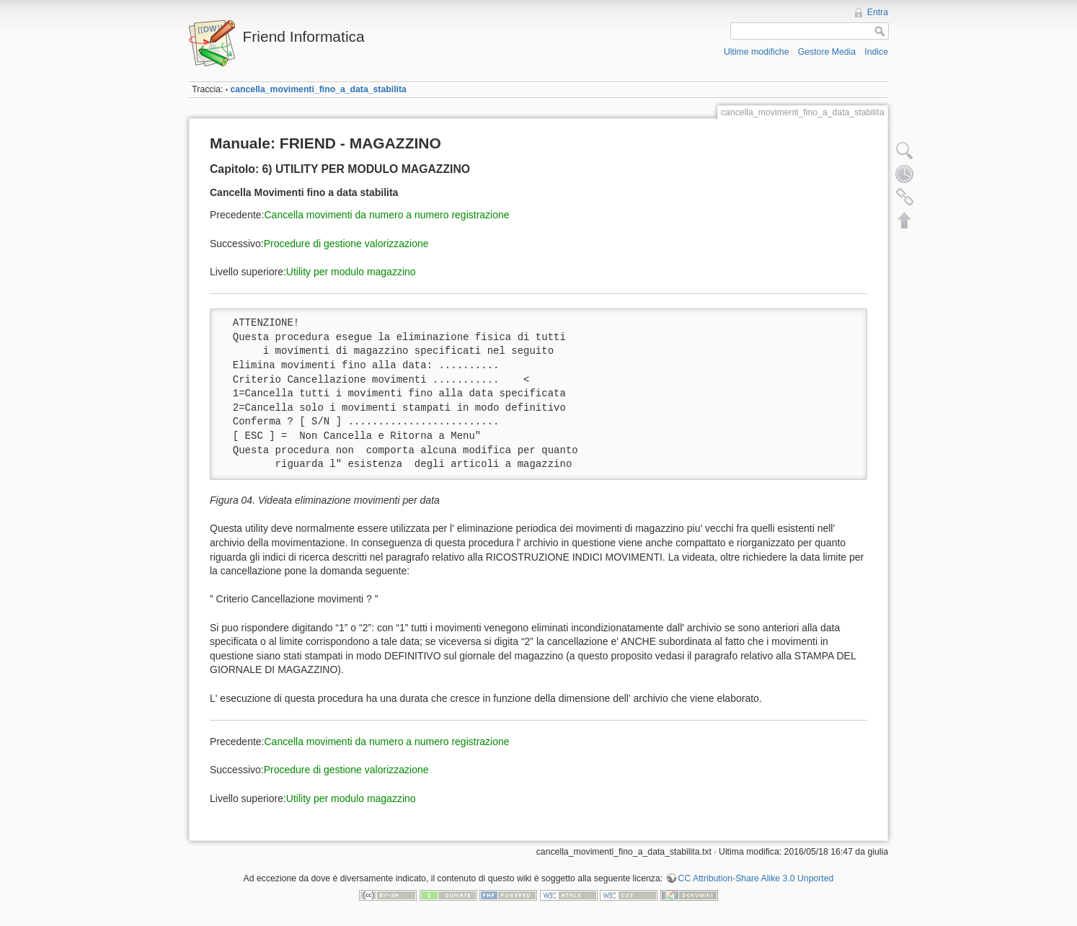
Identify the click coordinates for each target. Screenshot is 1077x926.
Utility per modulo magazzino (351, 271)
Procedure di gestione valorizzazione (346, 243)
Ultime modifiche (756, 52)
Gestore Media (827, 52)
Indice (876, 52)
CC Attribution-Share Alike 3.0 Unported (756, 878)
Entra (877, 12)
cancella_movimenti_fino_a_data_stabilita (318, 89)
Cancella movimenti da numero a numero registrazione (387, 215)
